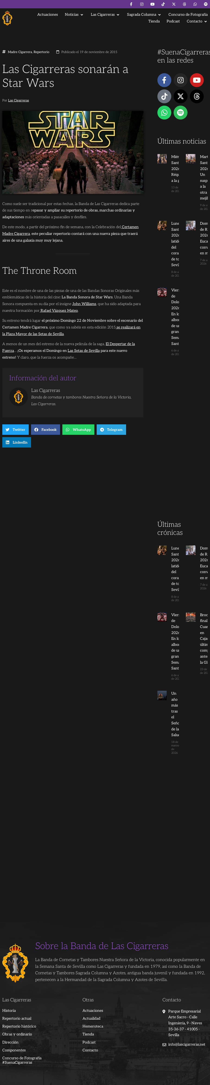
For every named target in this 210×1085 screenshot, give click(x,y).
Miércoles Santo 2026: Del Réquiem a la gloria (174, 169)
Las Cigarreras (18, 100)
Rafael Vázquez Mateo (59, 311)
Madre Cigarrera (20, 52)
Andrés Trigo (75, 1076)
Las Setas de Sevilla (84, 351)
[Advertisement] (182, 447)
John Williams (84, 304)
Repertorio (41, 52)
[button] (74, 14)
